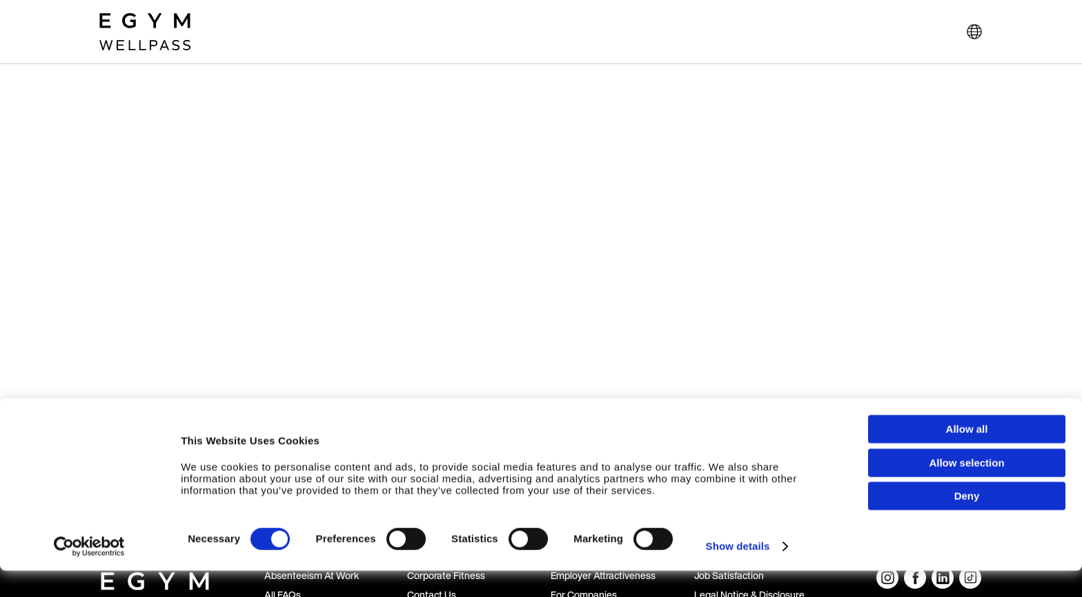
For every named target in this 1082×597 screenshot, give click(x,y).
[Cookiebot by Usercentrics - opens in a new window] (89, 573)
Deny (967, 522)
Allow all (967, 455)
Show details (738, 572)
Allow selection (966, 489)
